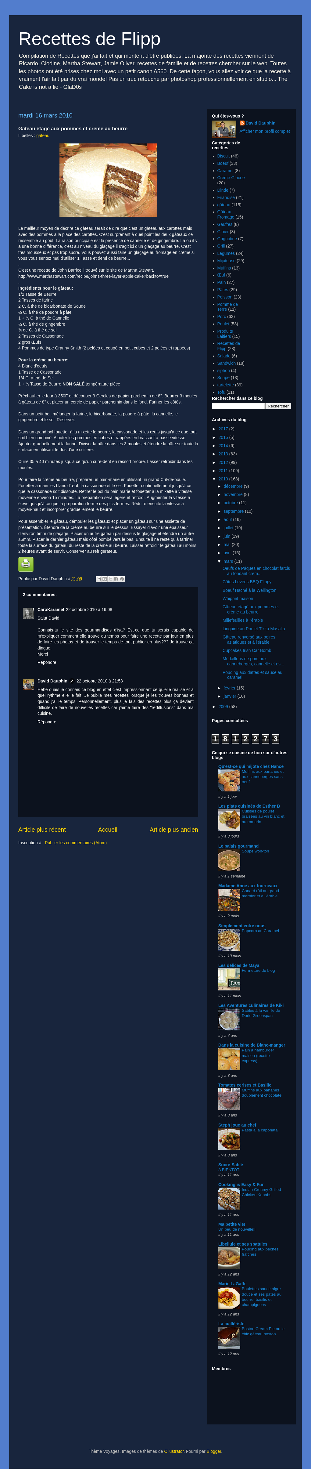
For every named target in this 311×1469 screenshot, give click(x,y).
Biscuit (223, 156)
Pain (221, 282)
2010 (224, 478)
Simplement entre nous (242, 925)
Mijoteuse (226, 260)
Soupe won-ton (255, 851)
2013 (224, 453)
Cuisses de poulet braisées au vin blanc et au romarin (263, 816)
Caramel (225, 170)
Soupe (223, 377)
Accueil (107, 829)
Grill (221, 246)
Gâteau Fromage (225, 214)
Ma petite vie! (231, 1224)
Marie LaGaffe (232, 1283)
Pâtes (222, 289)
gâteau (42, 135)
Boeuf (223, 163)
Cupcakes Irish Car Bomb (247, 650)
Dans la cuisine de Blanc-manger (251, 1045)
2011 (224, 470)
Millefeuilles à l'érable (243, 620)
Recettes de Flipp (89, 38)
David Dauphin (52, 680)
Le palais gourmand (238, 846)
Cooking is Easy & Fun (241, 1184)
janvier (230, 696)
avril (228, 552)
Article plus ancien (174, 829)
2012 (224, 462)
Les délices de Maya (238, 965)
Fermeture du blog (258, 970)
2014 (224, 445)
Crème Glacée (231, 177)
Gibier (223, 231)
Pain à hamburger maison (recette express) (258, 1055)
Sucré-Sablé (230, 1164)
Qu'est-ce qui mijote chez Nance (251, 766)
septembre (234, 511)
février (230, 688)
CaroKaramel (51, 609)
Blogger (214, 1451)
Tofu (221, 392)
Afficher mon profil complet (265, 131)
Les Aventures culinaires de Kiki (251, 1005)
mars (228, 561)
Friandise (226, 197)
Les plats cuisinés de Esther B (249, 806)
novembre (233, 494)
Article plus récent (42, 829)
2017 (224, 428)
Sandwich (226, 363)
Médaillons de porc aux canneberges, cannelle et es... (253, 661)
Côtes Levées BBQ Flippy (247, 581)
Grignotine (227, 238)
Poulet (223, 323)
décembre (233, 486)
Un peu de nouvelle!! (237, 1229)
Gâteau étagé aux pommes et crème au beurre (251, 609)
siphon (223, 370)
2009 (224, 706)
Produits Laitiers (225, 334)
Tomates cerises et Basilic (244, 1085)
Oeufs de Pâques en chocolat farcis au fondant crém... (256, 571)
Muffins (224, 268)
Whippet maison (238, 598)
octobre (231, 502)
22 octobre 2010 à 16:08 (89, 609)
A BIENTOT (228, 1169)
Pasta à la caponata (260, 1130)
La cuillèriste (231, 1323)
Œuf (221, 275)
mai (227, 544)
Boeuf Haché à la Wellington (249, 590)
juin (227, 536)
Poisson (225, 297)
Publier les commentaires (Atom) (76, 842)
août (228, 519)
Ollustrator (174, 1451)
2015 (224, 437)
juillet (228, 527)
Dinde (223, 190)
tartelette (225, 384)
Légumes (226, 253)
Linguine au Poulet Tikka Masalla (254, 628)
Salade (224, 355)
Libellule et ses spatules (242, 1244)
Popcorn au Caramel (260, 930)
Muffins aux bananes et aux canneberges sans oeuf (263, 776)
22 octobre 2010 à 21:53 (100, 680)
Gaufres (225, 224)
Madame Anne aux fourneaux (247, 885)
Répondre (47, 662)
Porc (221, 316)
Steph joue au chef (237, 1125)
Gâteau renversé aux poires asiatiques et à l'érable (249, 640)
